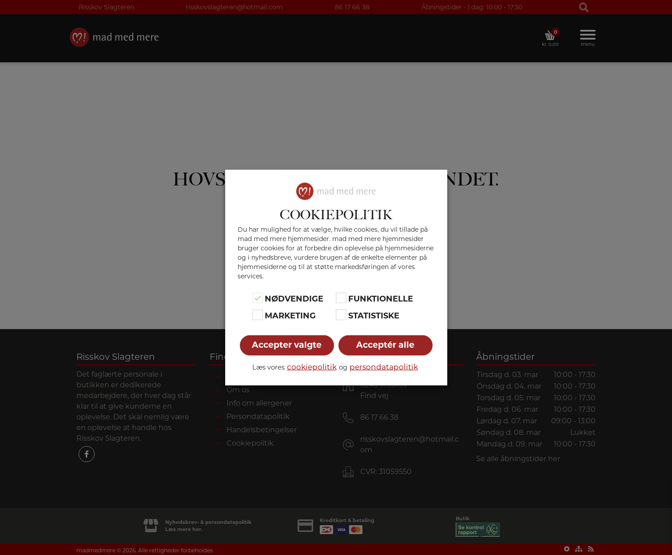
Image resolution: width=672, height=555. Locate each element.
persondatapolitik (384, 366)
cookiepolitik (312, 366)
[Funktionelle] (341, 297)
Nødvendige (294, 298)
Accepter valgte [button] (287, 345)
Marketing (290, 316)
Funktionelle (380, 298)
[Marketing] (257, 315)
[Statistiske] (341, 315)
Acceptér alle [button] (385, 345)
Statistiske (373, 316)
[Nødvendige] (257, 297)
